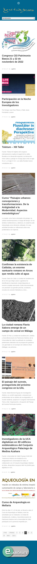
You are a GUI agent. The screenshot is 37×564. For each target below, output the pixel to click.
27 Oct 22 (4, 117)
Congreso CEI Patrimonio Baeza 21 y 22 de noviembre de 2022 (16, 58)
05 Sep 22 (5, 409)
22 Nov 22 (5, 69)
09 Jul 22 (4, 472)
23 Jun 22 (5, 526)
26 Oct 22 (4, 168)
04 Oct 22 (4, 351)
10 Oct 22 (4, 294)
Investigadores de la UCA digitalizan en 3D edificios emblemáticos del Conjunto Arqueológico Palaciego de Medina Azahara (17, 445)
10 (4, 535)
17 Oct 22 (4, 234)
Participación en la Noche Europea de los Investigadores (16, 102)
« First (5, 532)
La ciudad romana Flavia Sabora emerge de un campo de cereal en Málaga (17, 327)
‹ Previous (11, 532)
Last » (14, 535)
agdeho (13, 69)
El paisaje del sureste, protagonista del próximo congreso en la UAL (16, 384)
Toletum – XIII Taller (13, 147)
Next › (8, 535)
